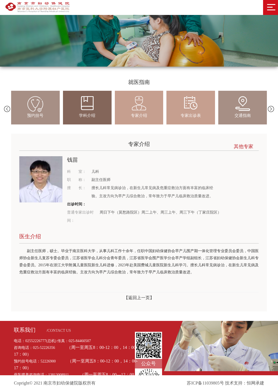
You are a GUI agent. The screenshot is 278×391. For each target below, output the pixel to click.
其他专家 (243, 146)
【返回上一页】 (139, 297)
